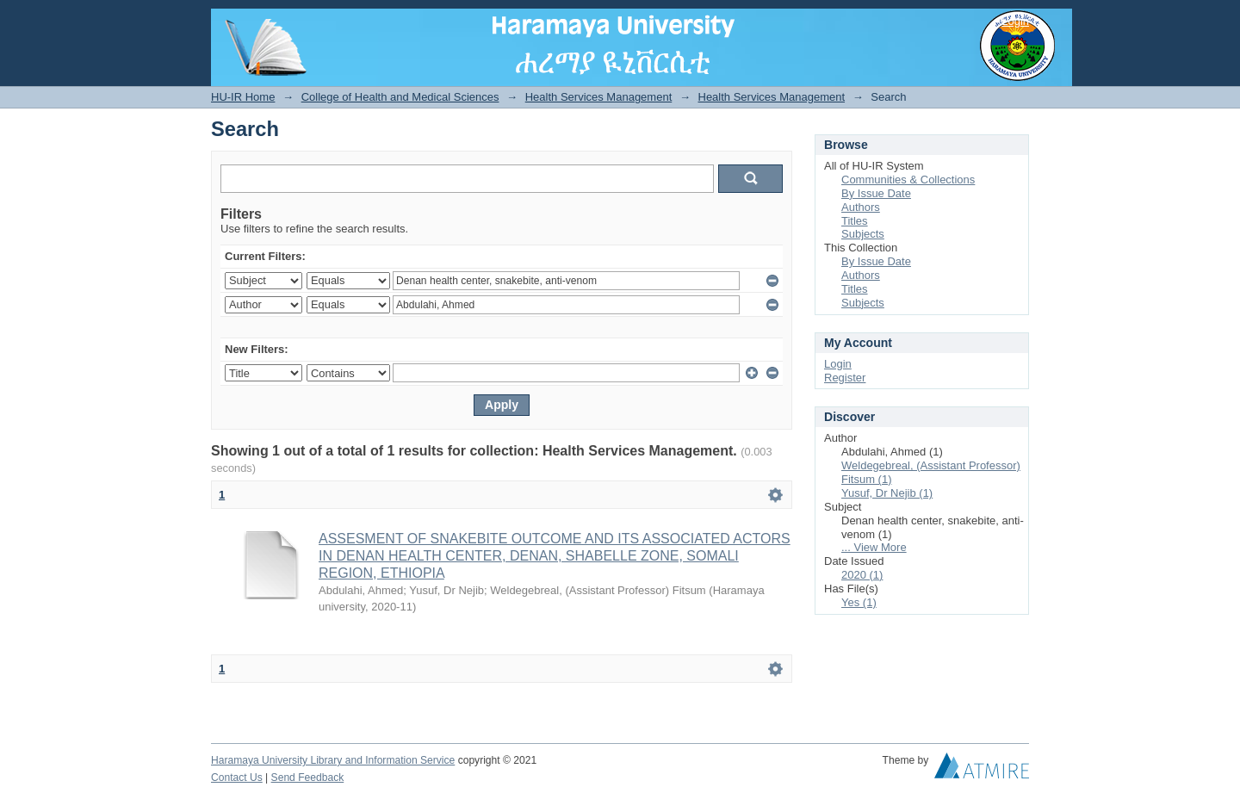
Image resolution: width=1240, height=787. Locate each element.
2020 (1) (862, 574)
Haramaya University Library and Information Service (333, 760)
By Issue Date (876, 193)
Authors (860, 207)
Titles (854, 220)
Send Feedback (307, 778)
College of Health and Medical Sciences (400, 96)
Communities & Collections (908, 179)
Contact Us (237, 778)
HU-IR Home (243, 96)
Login (1015, 21)
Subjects (862, 233)
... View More (874, 547)
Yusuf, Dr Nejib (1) (887, 492)
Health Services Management (599, 96)
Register (844, 377)
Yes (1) (859, 602)
